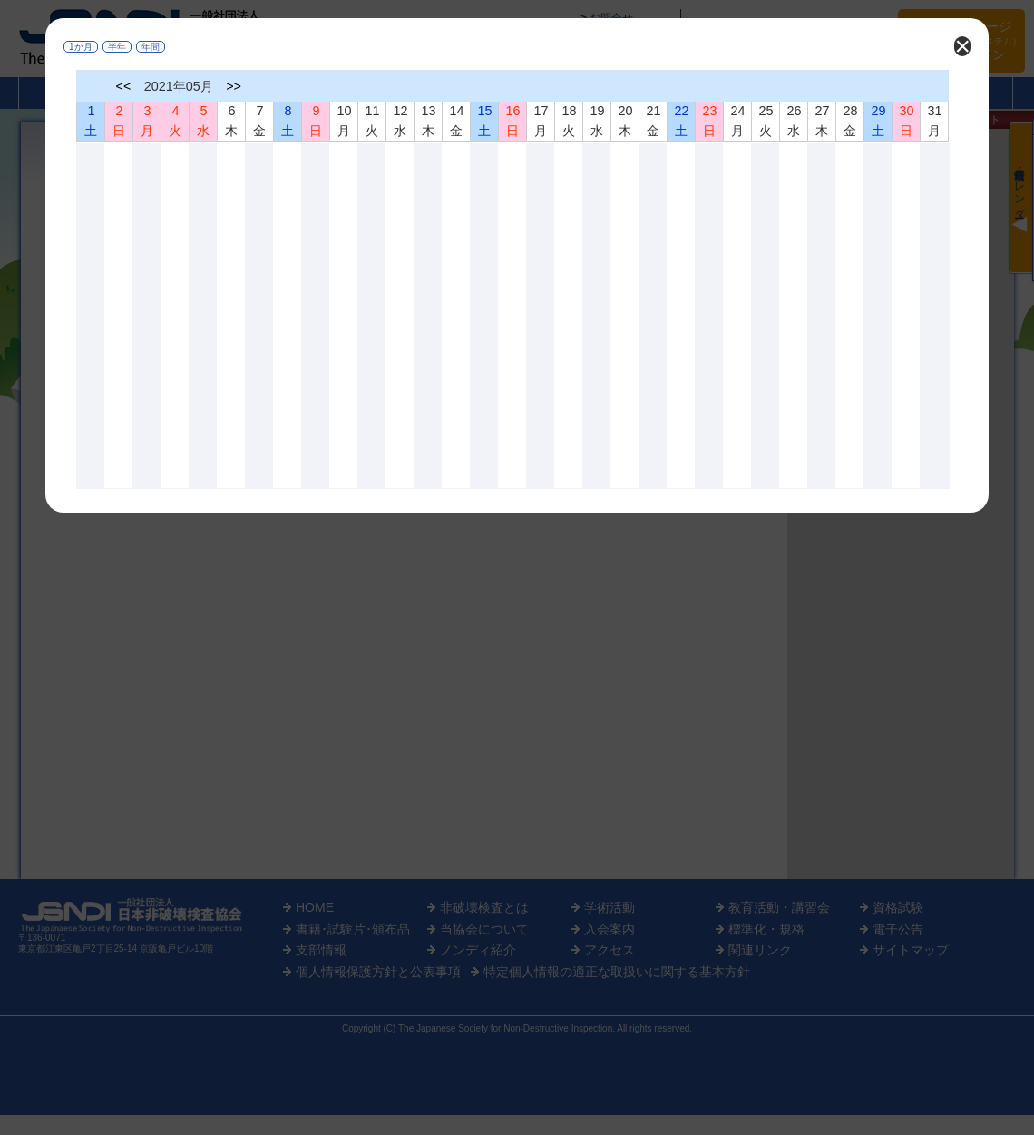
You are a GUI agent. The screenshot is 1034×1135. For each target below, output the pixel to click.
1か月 (81, 47)
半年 (117, 47)
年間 (150, 47)
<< (124, 86)
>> (233, 86)
